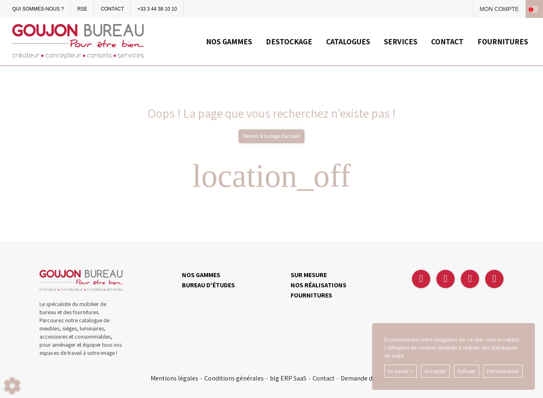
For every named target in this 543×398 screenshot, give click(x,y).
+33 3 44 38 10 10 (157, 9)
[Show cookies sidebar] (12, 386)
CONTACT (112, 9)
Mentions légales (174, 378)
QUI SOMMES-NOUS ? (38, 9)
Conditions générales (234, 378)
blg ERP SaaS (288, 378)
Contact (324, 378)
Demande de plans (366, 378)
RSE (82, 9)
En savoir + (400, 371)
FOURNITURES (502, 41)
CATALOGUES (348, 41)
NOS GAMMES (229, 41)
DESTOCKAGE (289, 41)
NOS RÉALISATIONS (318, 285)
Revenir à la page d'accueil (271, 136)
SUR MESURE (309, 275)
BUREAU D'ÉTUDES (208, 285)
